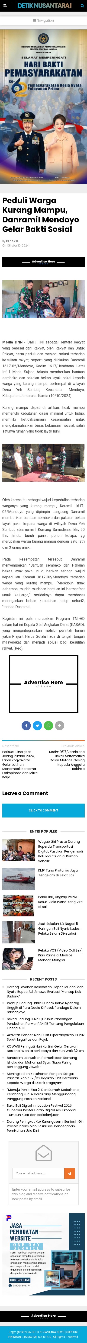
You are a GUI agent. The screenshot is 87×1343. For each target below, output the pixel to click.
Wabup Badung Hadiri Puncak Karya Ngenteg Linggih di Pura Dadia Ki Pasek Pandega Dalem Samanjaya (44, 1007)
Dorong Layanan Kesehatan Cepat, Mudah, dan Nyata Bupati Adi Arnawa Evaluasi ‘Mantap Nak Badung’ (45, 991)
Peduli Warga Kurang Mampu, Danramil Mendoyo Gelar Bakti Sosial (40, 215)
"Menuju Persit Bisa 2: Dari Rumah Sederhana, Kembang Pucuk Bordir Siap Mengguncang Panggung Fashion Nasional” (43, 1094)
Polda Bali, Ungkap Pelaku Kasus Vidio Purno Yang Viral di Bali (60, 902)
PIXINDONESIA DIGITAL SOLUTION (29, 1337)
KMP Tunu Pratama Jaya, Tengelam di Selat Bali (58, 873)
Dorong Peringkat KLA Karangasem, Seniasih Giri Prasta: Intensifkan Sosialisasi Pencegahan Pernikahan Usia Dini (45, 1126)
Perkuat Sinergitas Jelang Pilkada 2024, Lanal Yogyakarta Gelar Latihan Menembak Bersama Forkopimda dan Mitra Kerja (20, 764)
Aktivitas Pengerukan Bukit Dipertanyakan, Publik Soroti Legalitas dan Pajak (45, 1037)
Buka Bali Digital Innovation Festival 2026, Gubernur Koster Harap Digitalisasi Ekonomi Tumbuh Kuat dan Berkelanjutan (41, 1110)
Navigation (43, 20)
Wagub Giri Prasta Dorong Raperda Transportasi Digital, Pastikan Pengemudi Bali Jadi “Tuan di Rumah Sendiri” (60, 851)
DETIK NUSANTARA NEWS (51, 5)
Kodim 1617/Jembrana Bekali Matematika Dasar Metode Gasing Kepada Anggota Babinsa (67, 760)
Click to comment (43, 810)
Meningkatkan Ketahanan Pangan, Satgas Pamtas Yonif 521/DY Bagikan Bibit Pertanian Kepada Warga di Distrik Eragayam (42, 1078)
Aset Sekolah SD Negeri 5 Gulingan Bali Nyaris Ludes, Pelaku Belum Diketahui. (59, 928)
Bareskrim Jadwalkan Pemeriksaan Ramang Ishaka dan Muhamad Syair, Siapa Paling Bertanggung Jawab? (42, 1062)
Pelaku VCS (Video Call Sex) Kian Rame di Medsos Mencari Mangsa (60, 955)
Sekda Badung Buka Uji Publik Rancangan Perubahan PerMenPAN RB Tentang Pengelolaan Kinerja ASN (45, 1023)
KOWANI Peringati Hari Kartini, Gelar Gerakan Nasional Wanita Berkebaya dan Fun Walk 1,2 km (45, 1048)
